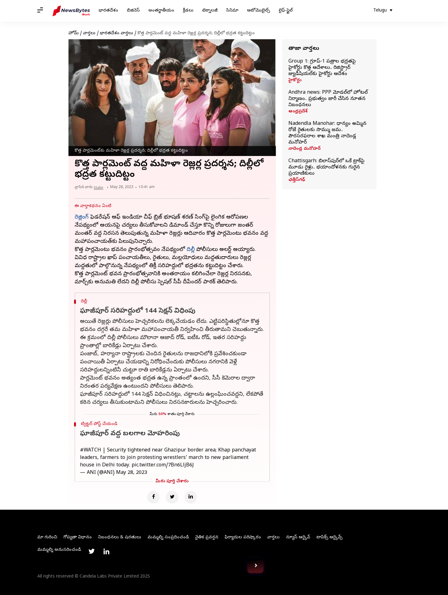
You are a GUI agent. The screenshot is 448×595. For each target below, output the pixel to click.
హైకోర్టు (294, 80)
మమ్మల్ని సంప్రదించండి (168, 538)
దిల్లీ (191, 250)
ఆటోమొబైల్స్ (258, 11)
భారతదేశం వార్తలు (116, 33)
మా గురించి (47, 538)
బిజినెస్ (133, 11)
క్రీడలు (188, 11)
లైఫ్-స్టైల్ (286, 11)
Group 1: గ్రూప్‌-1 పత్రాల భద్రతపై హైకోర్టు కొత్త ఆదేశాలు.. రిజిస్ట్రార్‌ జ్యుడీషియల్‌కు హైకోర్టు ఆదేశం (322, 68)
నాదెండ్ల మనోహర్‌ (304, 149)
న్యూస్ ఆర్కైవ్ (298, 538)
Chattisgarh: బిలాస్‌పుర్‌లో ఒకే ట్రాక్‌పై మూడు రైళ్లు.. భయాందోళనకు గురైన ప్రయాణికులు (326, 167)
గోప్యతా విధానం (77, 538)
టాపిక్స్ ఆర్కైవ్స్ (329, 538)
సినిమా (232, 11)
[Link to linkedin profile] (106, 551)
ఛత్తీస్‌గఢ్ (296, 180)
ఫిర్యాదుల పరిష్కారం (243, 538)
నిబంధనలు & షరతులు (119, 538)
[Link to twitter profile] (91, 551)
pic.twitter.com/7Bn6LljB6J (163, 465)
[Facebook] (153, 497)
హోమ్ (73, 33)
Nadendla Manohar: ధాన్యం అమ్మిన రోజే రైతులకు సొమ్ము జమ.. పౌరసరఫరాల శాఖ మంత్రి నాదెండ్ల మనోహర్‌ (327, 133)
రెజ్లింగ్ (82, 217)
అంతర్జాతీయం (161, 11)
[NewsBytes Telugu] (71, 11)
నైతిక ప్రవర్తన (206, 538)
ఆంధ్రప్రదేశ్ (297, 112)
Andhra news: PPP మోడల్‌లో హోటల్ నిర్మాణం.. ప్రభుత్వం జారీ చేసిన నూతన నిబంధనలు (328, 99)
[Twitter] (172, 497)
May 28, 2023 (131, 473)
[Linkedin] (190, 497)
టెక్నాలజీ (209, 11)
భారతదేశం (108, 11)
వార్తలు (89, 33)
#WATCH (90, 450)
